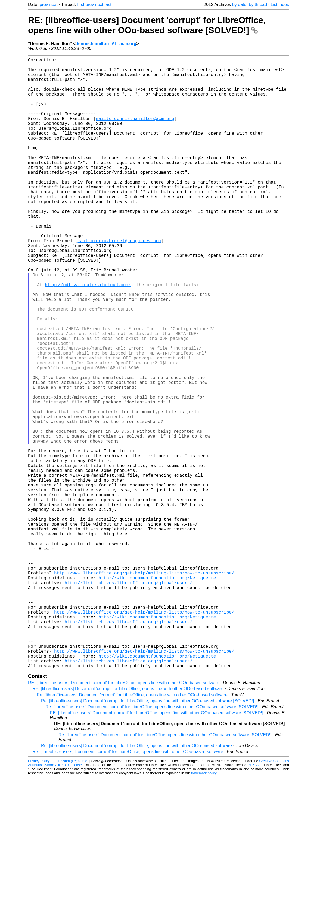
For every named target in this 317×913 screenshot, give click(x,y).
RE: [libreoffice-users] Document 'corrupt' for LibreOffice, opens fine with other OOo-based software (123, 818)
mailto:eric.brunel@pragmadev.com (119, 282)
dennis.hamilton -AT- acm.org (106, 43)
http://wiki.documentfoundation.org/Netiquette (157, 694)
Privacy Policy (39, 897)
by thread (258, 4)
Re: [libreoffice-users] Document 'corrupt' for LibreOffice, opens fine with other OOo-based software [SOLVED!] (147, 836)
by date (239, 4)
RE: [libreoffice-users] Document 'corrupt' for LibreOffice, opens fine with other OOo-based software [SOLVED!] (147, 25)
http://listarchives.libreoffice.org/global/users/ (128, 700)
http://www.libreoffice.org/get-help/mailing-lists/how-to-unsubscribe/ (144, 688)
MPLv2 (254, 901)
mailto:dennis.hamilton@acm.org (135, 132)
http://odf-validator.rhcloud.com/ (88, 336)
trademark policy (203, 909)
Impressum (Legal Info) (70, 897)
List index (280, 4)
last (108, 4)
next (53, 4)
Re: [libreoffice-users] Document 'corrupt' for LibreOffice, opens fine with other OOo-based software (132, 830)
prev (44, 4)
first (80, 4)
